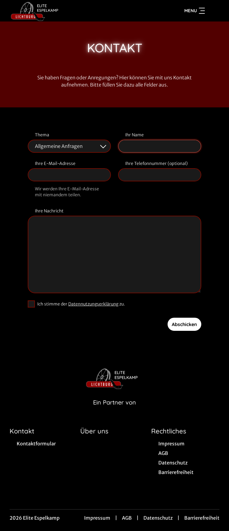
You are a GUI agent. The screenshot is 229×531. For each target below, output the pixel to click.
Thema (42, 135)
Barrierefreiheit (201, 518)
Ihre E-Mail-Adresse (55, 163)
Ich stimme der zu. (81, 304)
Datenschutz (158, 518)
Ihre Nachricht (49, 211)
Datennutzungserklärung (93, 304)
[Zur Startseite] (51, 11)
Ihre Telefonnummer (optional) (156, 163)
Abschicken (184, 324)
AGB (127, 518)
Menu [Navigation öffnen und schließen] (194, 11)
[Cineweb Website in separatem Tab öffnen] (114, 410)
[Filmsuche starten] (213, 11)
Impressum (97, 518)
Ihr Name (134, 135)
